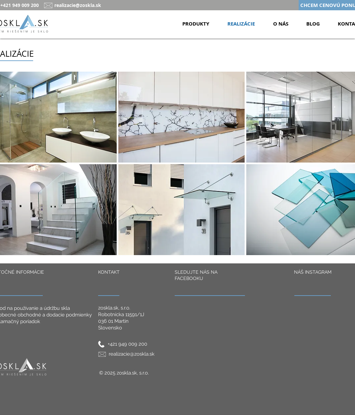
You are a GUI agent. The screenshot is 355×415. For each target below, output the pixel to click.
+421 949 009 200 (127, 344)
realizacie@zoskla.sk (77, 5)
